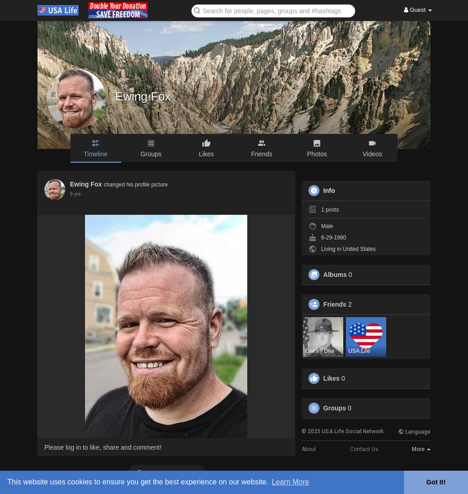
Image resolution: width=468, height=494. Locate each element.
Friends (334, 304)
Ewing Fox (142, 96)
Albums (334, 274)
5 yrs (75, 194)
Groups (334, 408)
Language (414, 432)
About (309, 449)
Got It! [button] (436, 482)
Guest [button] (418, 9)
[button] (273, 10)
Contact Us (364, 449)
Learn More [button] (290, 482)
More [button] (421, 449)
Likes (331, 378)
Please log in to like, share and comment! (102, 447)
